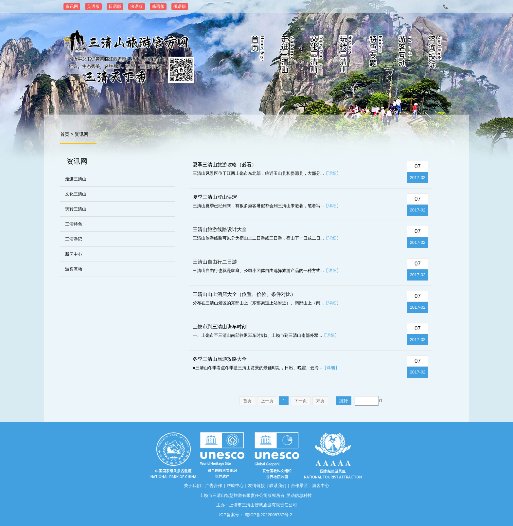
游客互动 (405, 55)
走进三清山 (287, 55)
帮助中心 (235, 485)
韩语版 (158, 6)
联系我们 (277, 485)
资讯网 (71, 6)
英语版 (93, 6)
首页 (258, 55)
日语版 (115, 6)
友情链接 (256, 485)
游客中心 (320, 485)
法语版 (136, 6)
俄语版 (179, 6)
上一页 (267, 400)
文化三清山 (317, 55)
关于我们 (192, 485)
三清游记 (73, 239)
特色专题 (376, 55)
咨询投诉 (435, 55)
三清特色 (73, 224)
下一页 (300, 400)
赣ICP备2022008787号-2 (268, 514)
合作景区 (299, 485)
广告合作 (213, 485)
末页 (320, 400)
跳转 (343, 400)
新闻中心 (73, 254)
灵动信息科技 (299, 495)
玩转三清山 (346, 55)
